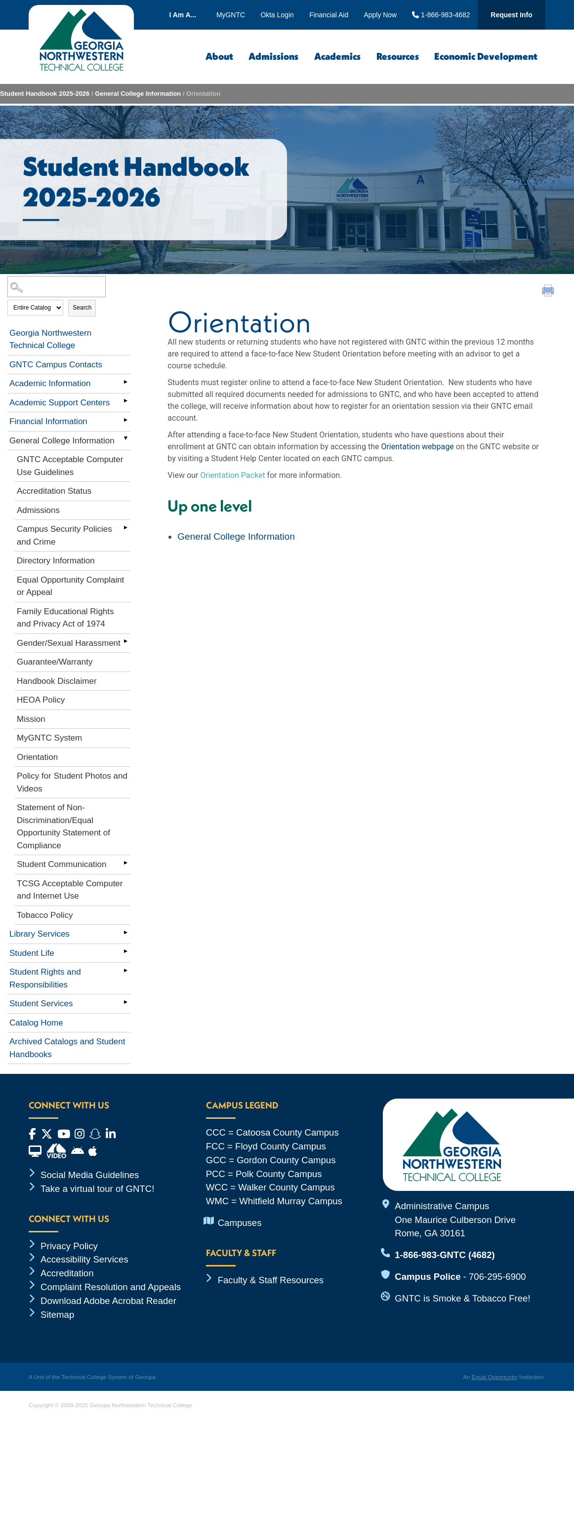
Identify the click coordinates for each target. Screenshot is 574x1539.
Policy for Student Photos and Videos (72, 782)
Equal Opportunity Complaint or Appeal (70, 586)
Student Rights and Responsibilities (45, 978)
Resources (397, 56)
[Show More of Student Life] (125, 951)
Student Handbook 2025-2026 (44, 93)
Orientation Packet (232, 475)
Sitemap (57, 1314)
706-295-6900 (497, 1276)
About (219, 56)
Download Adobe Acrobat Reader (108, 1301)
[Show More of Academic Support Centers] (125, 401)
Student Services (41, 1003)
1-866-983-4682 (441, 15)
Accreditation (67, 1273)
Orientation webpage (417, 446)
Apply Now (380, 15)
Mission (31, 719)
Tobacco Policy (45, 915)
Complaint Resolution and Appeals (111, 1287)
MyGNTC (230, 15)
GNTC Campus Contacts (55, 364)
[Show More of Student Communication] (125, 863)
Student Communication (61, 864)
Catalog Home (36, 1022)
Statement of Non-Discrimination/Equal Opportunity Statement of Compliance (63, 826)
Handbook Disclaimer (57, 681)
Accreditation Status (54, 491)
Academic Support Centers (59, 402)
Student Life (31, 953)
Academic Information (49, 383)
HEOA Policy (41, 700)
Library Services (39, 934)
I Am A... (182, 15)
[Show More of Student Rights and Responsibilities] (125, 970)
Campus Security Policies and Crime (64, 535)
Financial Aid (328, 15)
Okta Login (276, 15)
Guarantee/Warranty (54, 662)
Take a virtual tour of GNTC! (97, 1189)
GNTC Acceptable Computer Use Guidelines (70, 466)
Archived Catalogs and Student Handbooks (67, 1048)
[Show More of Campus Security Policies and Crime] (125, 527)
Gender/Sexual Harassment (69, 643)
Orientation (37, 757)
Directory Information (56, 560)
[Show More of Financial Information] (125, 420)
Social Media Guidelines (90, 1175)
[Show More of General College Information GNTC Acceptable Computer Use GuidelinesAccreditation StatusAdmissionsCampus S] (125, 439)
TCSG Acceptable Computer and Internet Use (70, 890)
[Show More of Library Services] (125, 932)
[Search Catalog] (56, 286)
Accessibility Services (84, 1259)
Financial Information (48, 421)
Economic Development (485, 56)
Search (82, 307)
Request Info (511, 15)
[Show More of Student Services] (125, 1002)
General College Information (138, 93)
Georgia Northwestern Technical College (50, 339)
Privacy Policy (69, 1246)
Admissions (273, 56)
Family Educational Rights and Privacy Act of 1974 (65, 618)
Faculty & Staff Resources (271, 1280)
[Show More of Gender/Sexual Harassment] (125, 641)
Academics (337, 56)
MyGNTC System (49, 738)
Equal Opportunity (495, 1377)
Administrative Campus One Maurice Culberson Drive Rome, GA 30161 (455, 1220)
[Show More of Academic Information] (125, 382)
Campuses (240, 1223)
